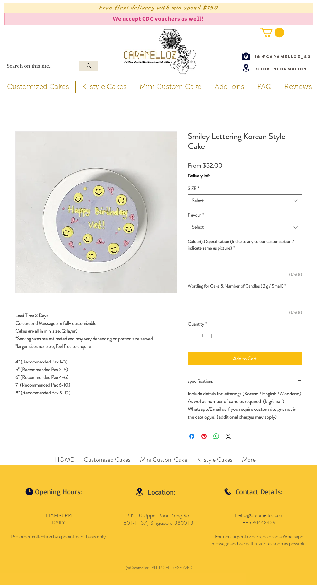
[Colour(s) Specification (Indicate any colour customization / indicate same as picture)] (245, 261)
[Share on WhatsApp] (216, 436)
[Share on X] (228, 436)
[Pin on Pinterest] (204, 436)
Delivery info (199, 176)
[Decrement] (193, 336)
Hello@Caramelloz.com (259, 515)
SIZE (193, 188)
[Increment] (212, 336)
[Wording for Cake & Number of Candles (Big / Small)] (245, 299)
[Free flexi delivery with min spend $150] (158, 8)
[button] (272, 32)
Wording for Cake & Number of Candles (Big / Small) (237, 286)
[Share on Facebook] (192, 436)
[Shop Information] (281, 68)
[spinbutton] (202, 336)
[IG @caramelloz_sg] (283, 56)
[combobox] (245, 200)
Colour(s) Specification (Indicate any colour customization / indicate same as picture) (241, 245)
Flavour (196, 215)
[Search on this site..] (36, 66)
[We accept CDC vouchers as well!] (158, 19)
